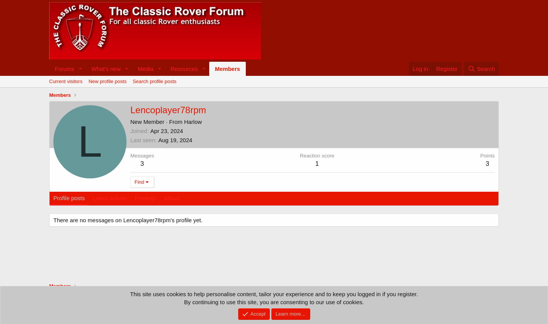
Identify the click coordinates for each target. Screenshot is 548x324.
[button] (80, 69)
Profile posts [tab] (69, 198)
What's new (106, 69)
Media (146, 69)
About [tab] (171, 198)
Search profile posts (154, 81)
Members (227, 69)
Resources (184, 69)
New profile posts (107, 81)
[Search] (481, 69)
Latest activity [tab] (110, 198)
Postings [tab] (146, 198)
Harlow (193, 122)
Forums (64, 69)
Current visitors (65, 81)
